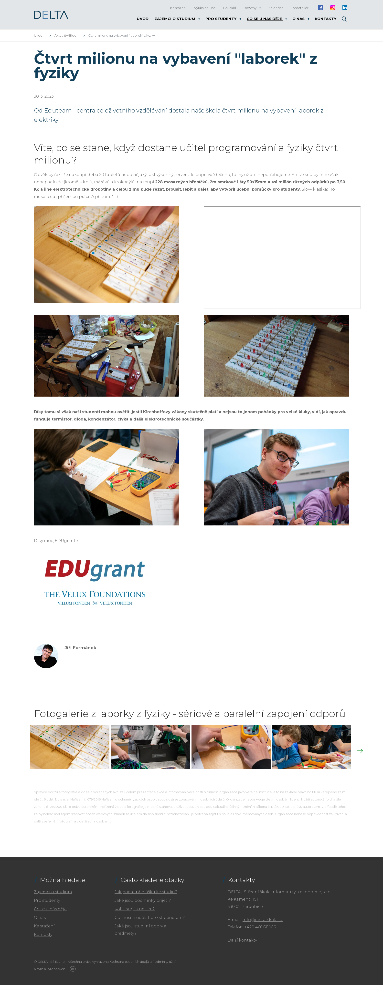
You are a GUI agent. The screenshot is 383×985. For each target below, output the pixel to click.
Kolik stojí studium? (135, 905)
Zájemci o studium (53, 888)
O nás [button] (299, 18)
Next (360, 749)
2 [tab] (191, 775)
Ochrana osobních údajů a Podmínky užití (142, 958)
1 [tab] (174, 775)
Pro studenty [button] (221, 18)
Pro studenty (47, 897)
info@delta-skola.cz (263, 916)
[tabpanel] (70, 745)
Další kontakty (242, 937)
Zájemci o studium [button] (175, 18)
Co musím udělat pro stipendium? (150, 914)
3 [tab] (208, 775)
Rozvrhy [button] (250, 8)
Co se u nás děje (50, 905)
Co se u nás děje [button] (265, 18)
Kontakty (43, 931)
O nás (40, 914)
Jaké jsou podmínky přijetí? (143, 897)
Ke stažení (44, 923)
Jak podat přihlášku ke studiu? (146, 888)
